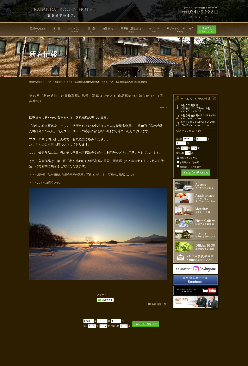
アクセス (209, 17)
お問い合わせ (194, 17)
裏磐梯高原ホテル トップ (40, 82)
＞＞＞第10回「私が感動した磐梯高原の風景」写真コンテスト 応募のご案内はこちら (82, 174)
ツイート (102, 294)
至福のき (38, 30)
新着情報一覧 (159, 304)
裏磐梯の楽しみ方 (131, 30)
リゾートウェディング (180, 30)
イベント (154, 30)
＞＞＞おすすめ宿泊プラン (45, 182)
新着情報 (59, 82)
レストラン (74, 30)
